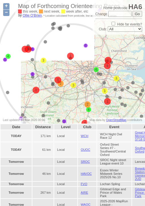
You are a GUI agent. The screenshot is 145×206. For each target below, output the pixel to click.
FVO (84, 184)
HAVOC (86, 173)
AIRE (84, 192)
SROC (85, 161)
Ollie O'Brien (32, 15)
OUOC (85, 149)
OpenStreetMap (116, 120)
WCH (84, 136)
